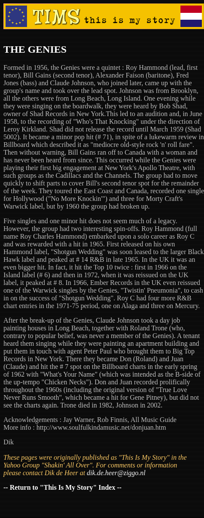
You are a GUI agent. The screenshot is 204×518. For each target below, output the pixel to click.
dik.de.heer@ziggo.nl (116, 472)
